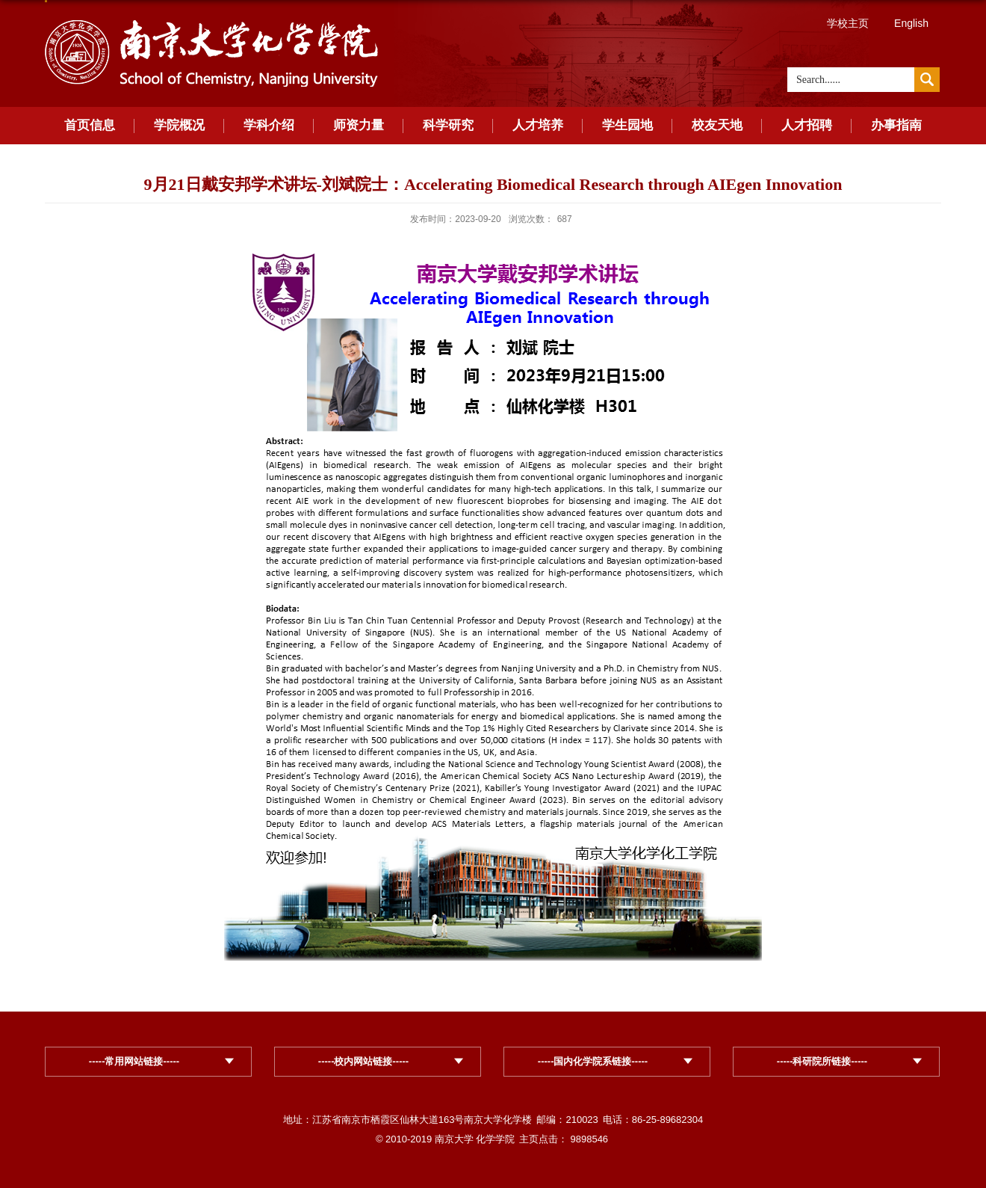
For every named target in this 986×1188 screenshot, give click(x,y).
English (911, 23)
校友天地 (717, 125)
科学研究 (448, 125)
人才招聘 (806, 125)
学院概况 (179, 125)
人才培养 (537, 125)
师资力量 (358, 125)
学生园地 (627, 125)
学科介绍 (269, 125)
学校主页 (848, 23)
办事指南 (896, 125)
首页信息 (89, 125)
